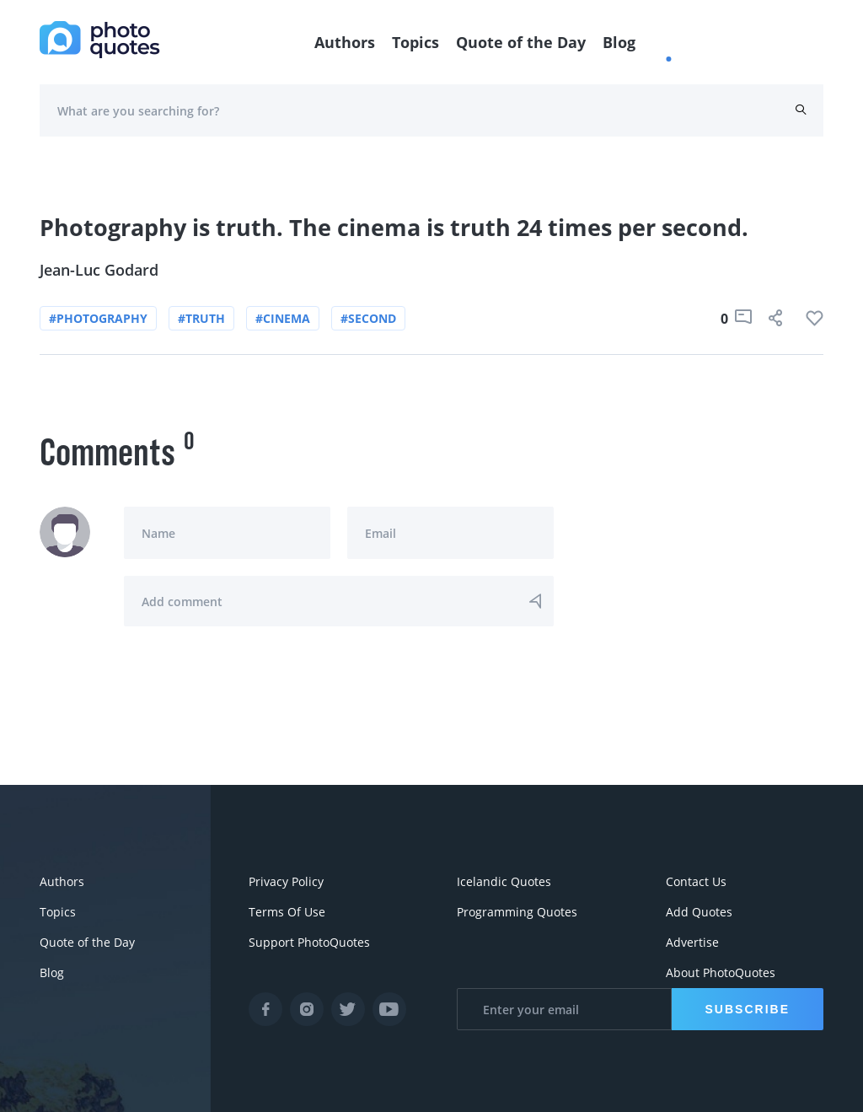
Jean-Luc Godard (99, 270)
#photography (98, 318)
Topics (415, 42)
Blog (619, 42)
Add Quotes (699, 912)
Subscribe (747, 1009)
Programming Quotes (517, 912)
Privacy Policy (286, 881)
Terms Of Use (287, 912)
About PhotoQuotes (720, 972)
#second (368, 318)
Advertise (692, 942)
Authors (344, 42)
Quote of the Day (521, 42)
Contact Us (696, 881)
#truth (201, 318)
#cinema (282, 318)
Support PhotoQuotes (309, 942)
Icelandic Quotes (504, 881)
